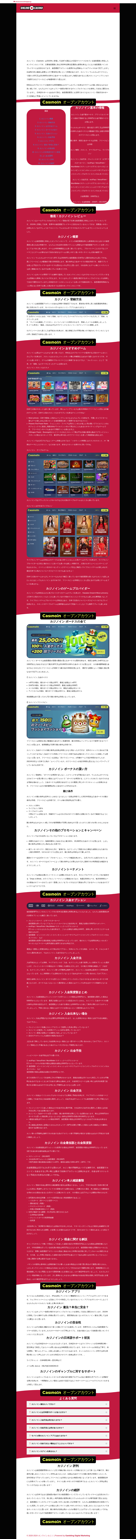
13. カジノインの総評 (46, 163)
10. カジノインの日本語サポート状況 (46, 152)
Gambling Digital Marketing (77, 1536)
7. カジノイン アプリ (46, 141)
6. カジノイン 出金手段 (46, 137)
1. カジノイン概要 (46, 119)
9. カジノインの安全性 (46, 148)
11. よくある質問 (46, 156)
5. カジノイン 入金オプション (46, 133)
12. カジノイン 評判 (46, 159)
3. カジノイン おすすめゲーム (46, 126)
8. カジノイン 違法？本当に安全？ (46, 145)
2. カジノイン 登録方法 (46, 122)
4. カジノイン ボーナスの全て (46, 130)
